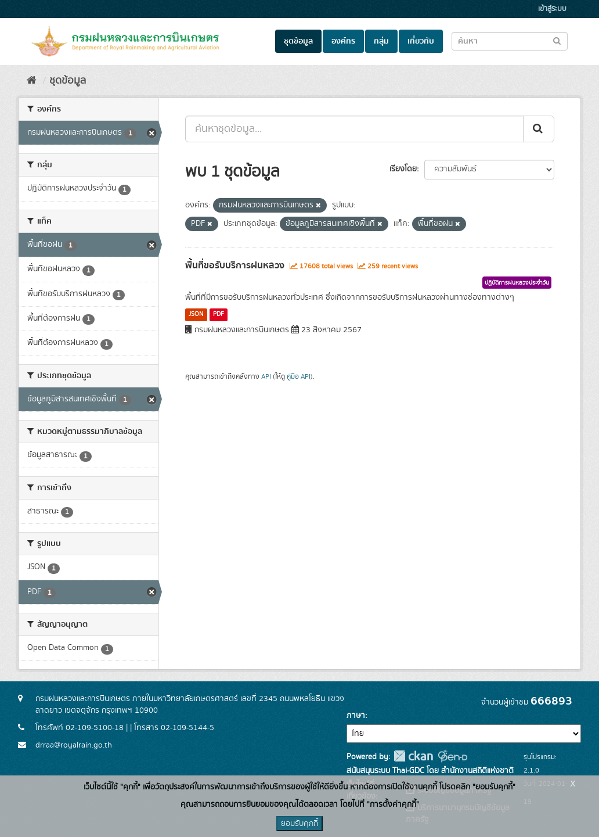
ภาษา (356, 715)
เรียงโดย (403, 169)
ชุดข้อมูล (298, 41)
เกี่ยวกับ (420, 41)
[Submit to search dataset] (557, 40)
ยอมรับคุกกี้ (299, 823)
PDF (218, 314)
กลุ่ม (381, 41)
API (266, 377)
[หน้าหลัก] (32, 80)
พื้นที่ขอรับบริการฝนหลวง (234, 265)
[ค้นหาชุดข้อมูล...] (354, 129)
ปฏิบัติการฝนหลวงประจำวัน (517, 283)
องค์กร (343, 41)
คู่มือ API (299, 377)
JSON (196, 314)
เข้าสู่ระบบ (552, 9)
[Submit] (538, 129)
